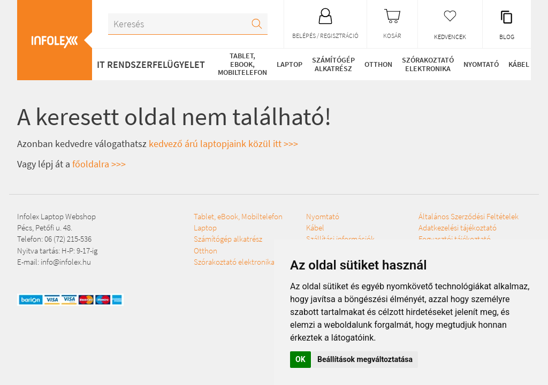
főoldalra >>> (99, 164)
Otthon (378, 64)
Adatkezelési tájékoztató (457, 227)
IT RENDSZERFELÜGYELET (151, 64)
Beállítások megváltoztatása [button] (365, 359)
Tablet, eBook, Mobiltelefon (242, 64)
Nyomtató (481, 64)
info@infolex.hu (66, 262)
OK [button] (300, 359)
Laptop (289, 64)
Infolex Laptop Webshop (56, 216)
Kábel (518, 64)
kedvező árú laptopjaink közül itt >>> (223, 143)
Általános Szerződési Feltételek (468, 216)
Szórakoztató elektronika (428, 64)
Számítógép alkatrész (333, 64)
